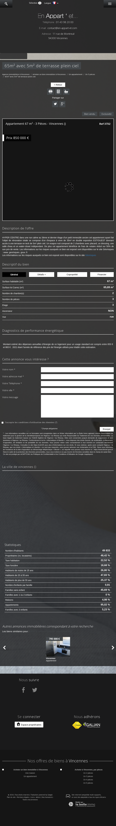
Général (14, 274)
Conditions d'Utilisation (67, 454)
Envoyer (107, 429)
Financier (102, 274)
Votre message (10, 397)
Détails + (41, 274)
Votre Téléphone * (12, 383)
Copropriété (72, 274)
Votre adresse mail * (13, 376)
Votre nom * (8, 369)
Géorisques (90, 255)
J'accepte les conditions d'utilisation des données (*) (31, 422)
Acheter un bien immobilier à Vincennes (49, 74)
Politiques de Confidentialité (43, 454)
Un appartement (75, 74)
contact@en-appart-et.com (62, 28)
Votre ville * (8, 390)
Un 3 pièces (90, 74)
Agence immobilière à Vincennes (16, 74)
